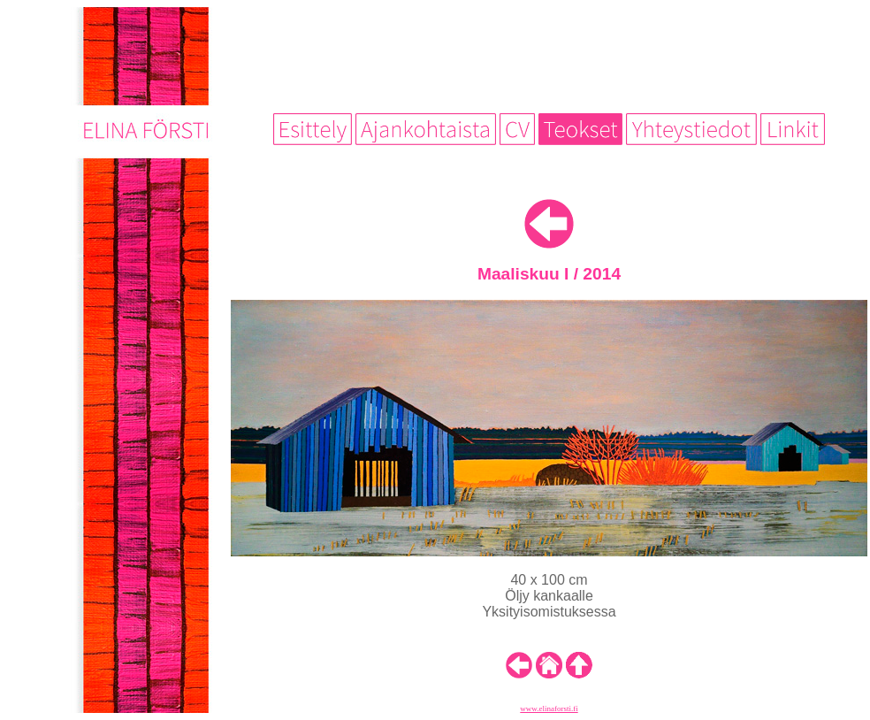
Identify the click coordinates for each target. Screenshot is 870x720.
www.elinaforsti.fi (548, 708)
